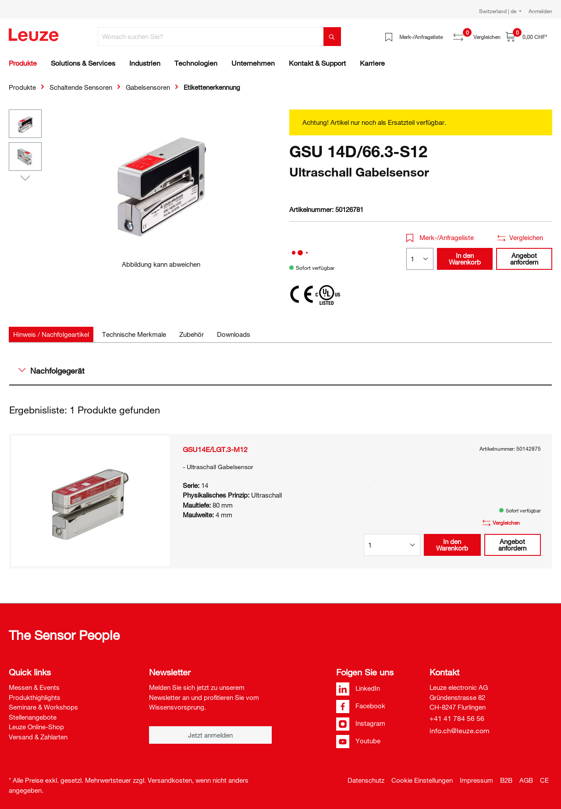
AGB (526, 780)
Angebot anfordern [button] (524, 258)
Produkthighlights (34, 697)
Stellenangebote (33, 717)
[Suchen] (332, 36)
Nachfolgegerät (51, 370)
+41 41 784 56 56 (457, 718)
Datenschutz (366, 780)
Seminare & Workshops (43, 707)
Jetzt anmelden (210, 735)
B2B (506, 780)
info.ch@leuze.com (460, 730)
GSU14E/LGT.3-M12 (215, 449)
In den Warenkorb (465, 258)
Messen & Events (34, 687)
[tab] (51, 334)
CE (544, 780)
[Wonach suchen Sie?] (211, 36)
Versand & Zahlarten (38, 737)
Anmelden (540, 10)
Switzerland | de (498, 10)
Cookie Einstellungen (422, 780)
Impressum (476, 780)
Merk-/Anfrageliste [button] (440, 237)
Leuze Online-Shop (36, 727)
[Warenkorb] (526, 36)
